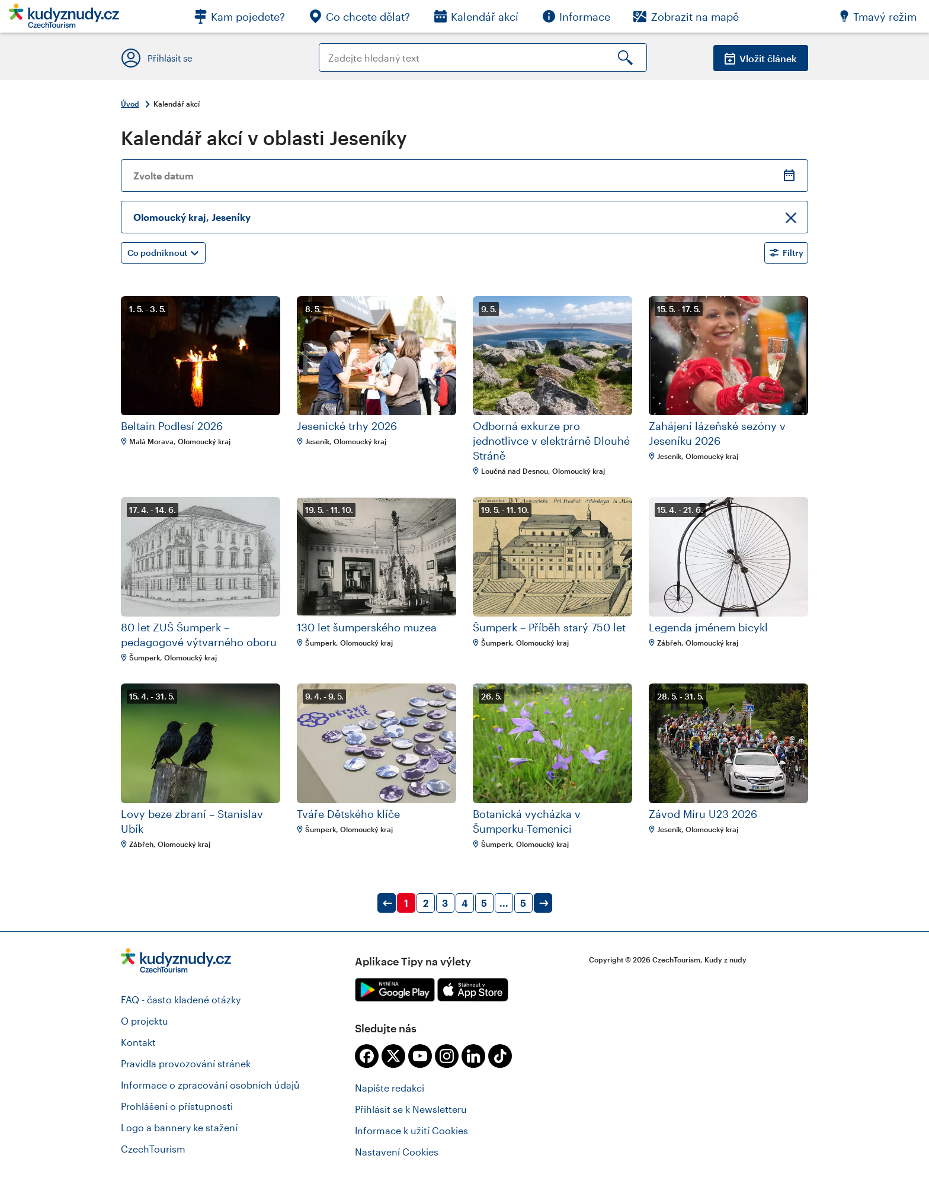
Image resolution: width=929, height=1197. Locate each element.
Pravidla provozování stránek (186, 1063)
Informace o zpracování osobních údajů (210, 1084)
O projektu (144, 1020)
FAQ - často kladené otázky (181, 999)
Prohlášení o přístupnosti (177, 1106)
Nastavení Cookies (396, 1151)
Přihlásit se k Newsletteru (411, 1109)
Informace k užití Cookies (411, 1130)
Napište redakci (389, 1087)
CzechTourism (153, 1148)
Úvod (130, 104)
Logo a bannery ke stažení (179, 1127)
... (503, 903)
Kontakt (138, 1042)
